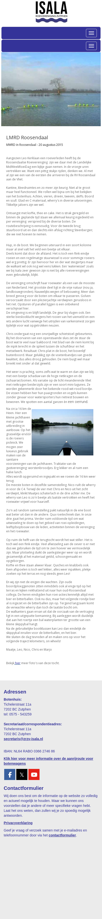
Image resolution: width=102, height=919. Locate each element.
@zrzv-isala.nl (23, 739)
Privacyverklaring (18, 823)
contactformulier (62, 835)
